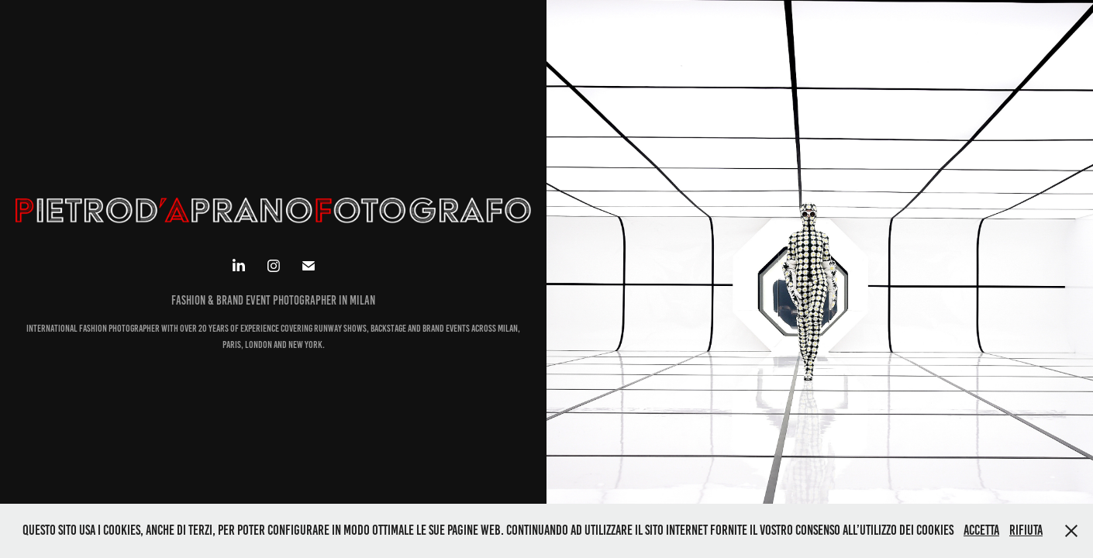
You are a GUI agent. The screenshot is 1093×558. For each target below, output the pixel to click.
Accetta (981, 530)
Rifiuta (1026, 530)
